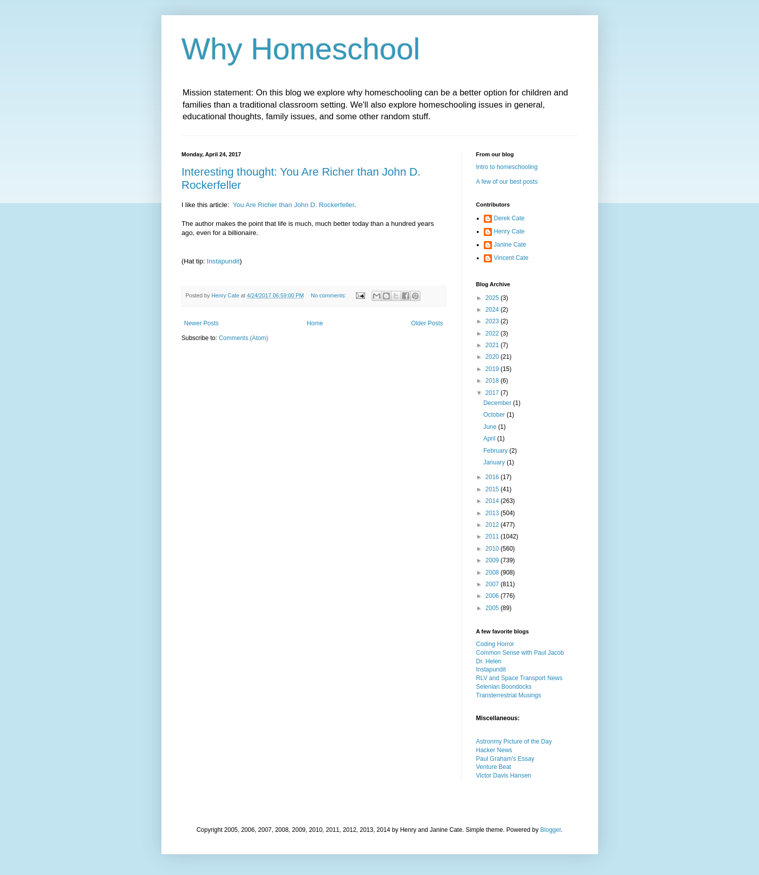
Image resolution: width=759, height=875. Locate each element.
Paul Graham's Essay (505, 758)
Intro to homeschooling (507, 167)
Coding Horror (495, 644)
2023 (493, 321)
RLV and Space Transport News (519, 678)
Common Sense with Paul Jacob (520, 652)
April (490, 438)
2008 (493, 572)
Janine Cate (510, 244)
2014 (493, 500)
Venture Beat (493, 766)
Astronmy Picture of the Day (514, 741)
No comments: (329, 295)
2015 (493, 489)
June (490, 426)
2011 (493, 536)
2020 (493, 356)
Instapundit (223, 261)
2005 (493, 608)
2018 (493, 380)
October (495, 414)
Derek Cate (509, 218)
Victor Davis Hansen (504, 775)
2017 (493, 392)
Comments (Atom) (243, 338)
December (498, 403)
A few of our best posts (507, 181)
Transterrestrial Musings (508, 695)
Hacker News (494, 750)
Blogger (550, 829)
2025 (493, 297)
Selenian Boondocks (504, 686)
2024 (493, 309)
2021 (493, 345)
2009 (493, 560)
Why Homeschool (301, 49)
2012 (493, 524)
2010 (493, 548)
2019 (493, 369)
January (495, 462)
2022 (493, 333)
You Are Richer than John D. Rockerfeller (293, 205)
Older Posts (427, 323)
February (496, 450)
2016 (493, 477)
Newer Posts (201, 323)
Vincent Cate (511, 257)
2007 (493, 584)
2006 (493, 595)
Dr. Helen (489, 661)
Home (315, 323)
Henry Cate (509, 231)
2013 (493, 513)
